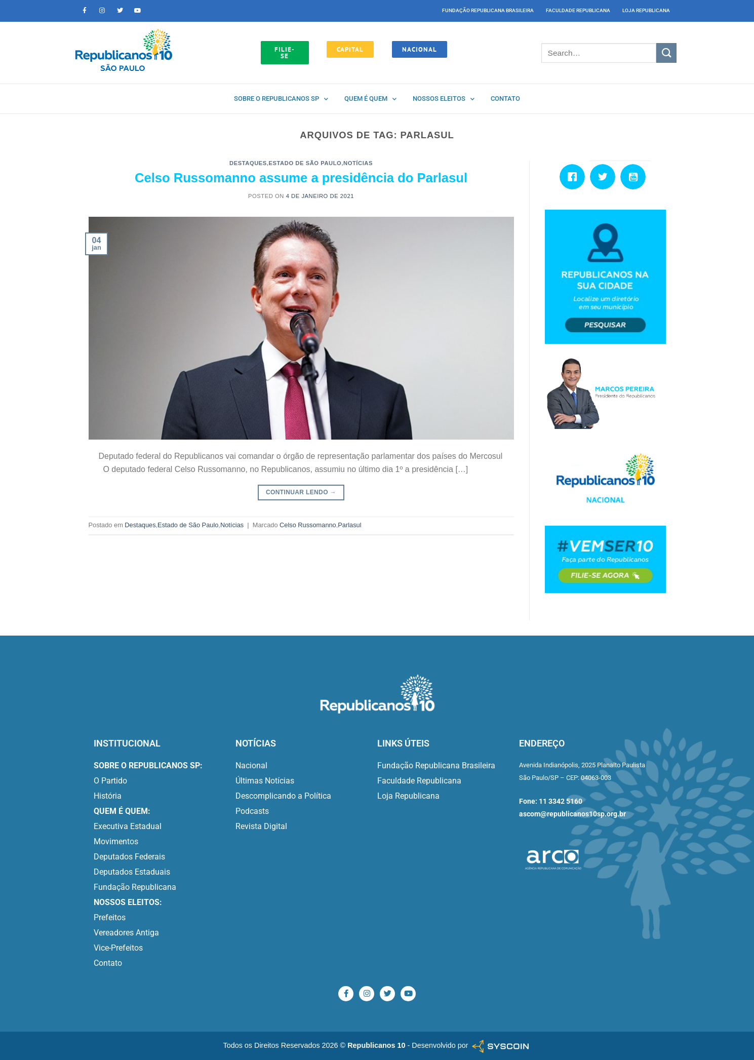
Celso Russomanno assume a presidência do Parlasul (301, 178)
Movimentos (116, 841)
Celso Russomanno (308, 525)
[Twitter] (605, 176)
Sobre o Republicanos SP (281, 99)
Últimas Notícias (264, 781)
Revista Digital (261, 826)
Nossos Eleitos (443, 99)
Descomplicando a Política (283, 796)
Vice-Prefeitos (118, 948)
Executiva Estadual (128, 826)
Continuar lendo (301, 492)
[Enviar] (666, 53)
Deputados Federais (129, 856)
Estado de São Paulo (305, 163)
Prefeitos (110, 917)
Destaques (248, 163)
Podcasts (252, 811)
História (108, 796)
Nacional (251, 765)
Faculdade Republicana (578, 10)
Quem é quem (370, 99)
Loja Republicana (646, 10)
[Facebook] (575, 176)
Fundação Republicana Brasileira (488, 10)
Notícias (358, 163)
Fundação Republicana (135, 887)
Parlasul (349, 525)
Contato (505, 98)
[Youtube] (635, 176)
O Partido (110, 781)
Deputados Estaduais (132, 872)
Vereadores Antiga (126, 932)
